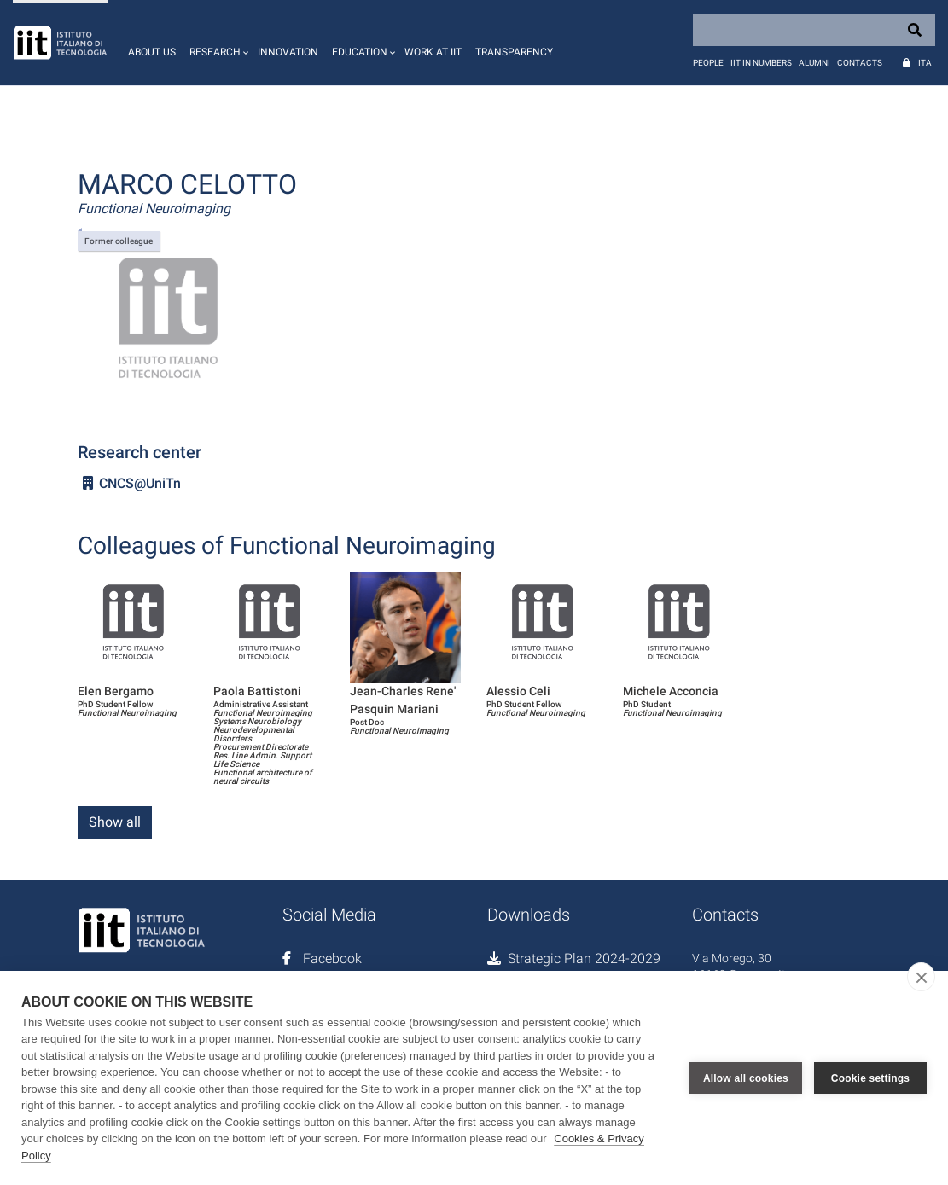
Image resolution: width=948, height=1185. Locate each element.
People (708, 62)
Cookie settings (870, 1077)
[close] (921, 976)
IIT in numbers (761, 62)
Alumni (814, 62)
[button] (217, 42)
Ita (925, 62)
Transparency (514, 52)
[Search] (814, 30)
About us (152, 52)
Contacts (859, 62)
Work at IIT (433, 52)
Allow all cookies (745, 1077)
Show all (115, 822)
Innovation (288, 52)
